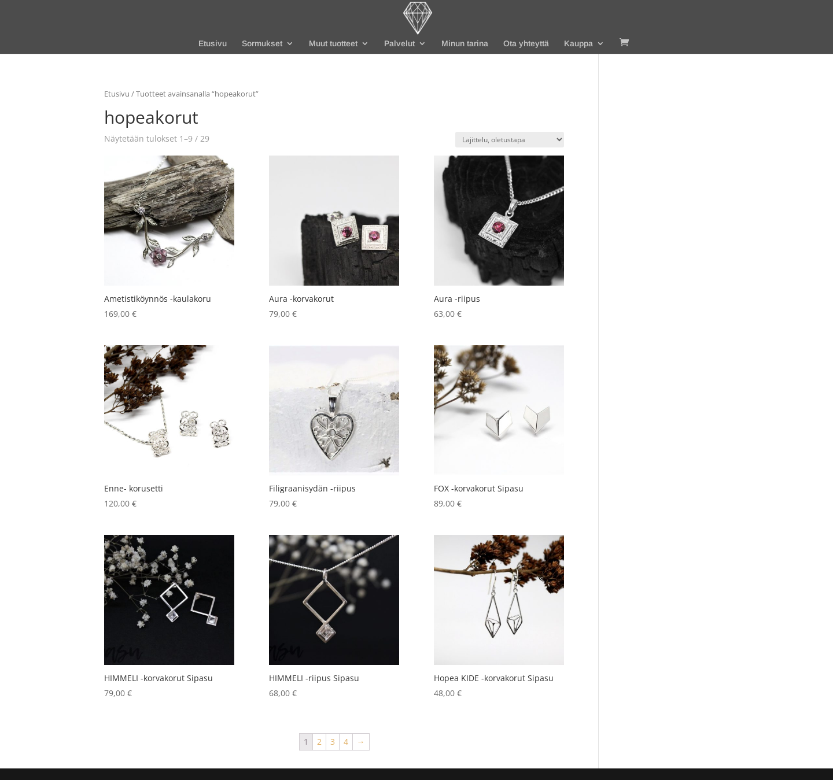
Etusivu (212, 43)
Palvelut (399, 43)
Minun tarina (464, 43)
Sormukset (262, 43)
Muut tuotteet (333, 43)
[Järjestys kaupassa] (509, 139)
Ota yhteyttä (526, 43)
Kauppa (578, 43)
